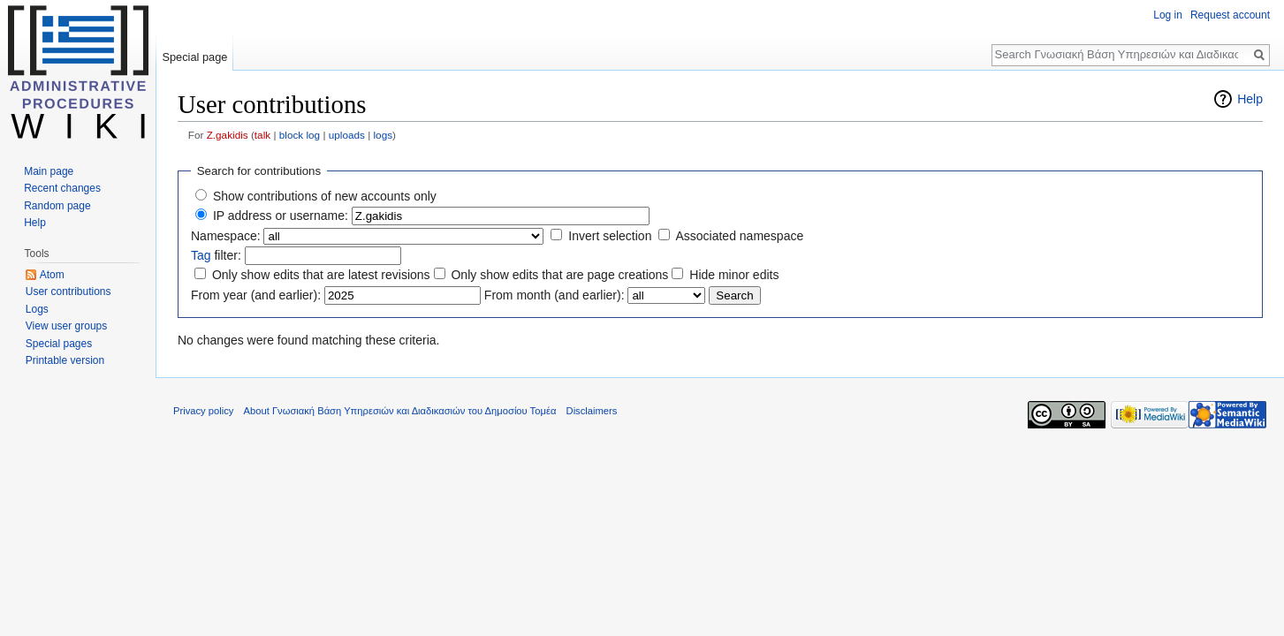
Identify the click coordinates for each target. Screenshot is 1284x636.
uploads (347, 134)
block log (299, 134)
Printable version (65, 360)
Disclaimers (592, 410)
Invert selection (609, 236)
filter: (216, 255)
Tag (201, 255)
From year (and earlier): (256, 295)
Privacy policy (203, 410)
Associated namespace (739, 236)
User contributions (68, 291)
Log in (1167, 15)
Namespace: (226, 236)
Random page (57, 206)
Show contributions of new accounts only (325, 196)
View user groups (67, 326)
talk (262, 134)
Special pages (59, 343)
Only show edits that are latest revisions (321, 275)
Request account (1230, 15)
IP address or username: (280, 215)
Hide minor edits (734, 275)
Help (1250, 99)
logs (382, 134)
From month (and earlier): (554, 295)
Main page (48, 171)
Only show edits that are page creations (559, 275)
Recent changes (62, 188)
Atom (52, 275)
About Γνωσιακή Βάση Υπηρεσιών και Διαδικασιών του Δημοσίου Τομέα (400, 410)
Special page (194, 57)
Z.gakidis (227, 134)
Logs (37, 309)
